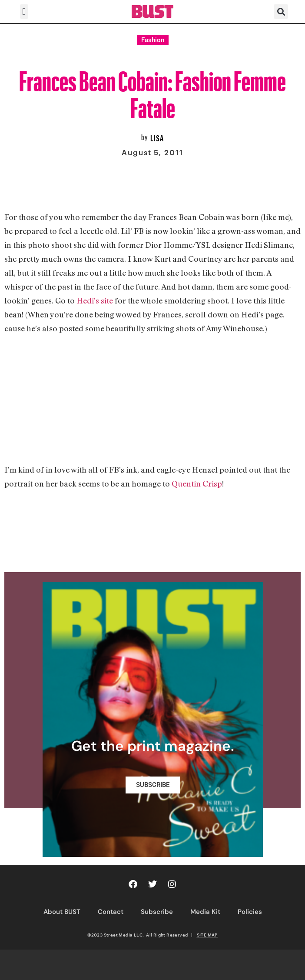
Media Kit (205, 911)
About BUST (61, 911)
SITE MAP (207, 934)
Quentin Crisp (197, 483)
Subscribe (157, 911)
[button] (24, 11)
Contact (110, 911)
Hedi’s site (94, 300)
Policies (250, 911)
